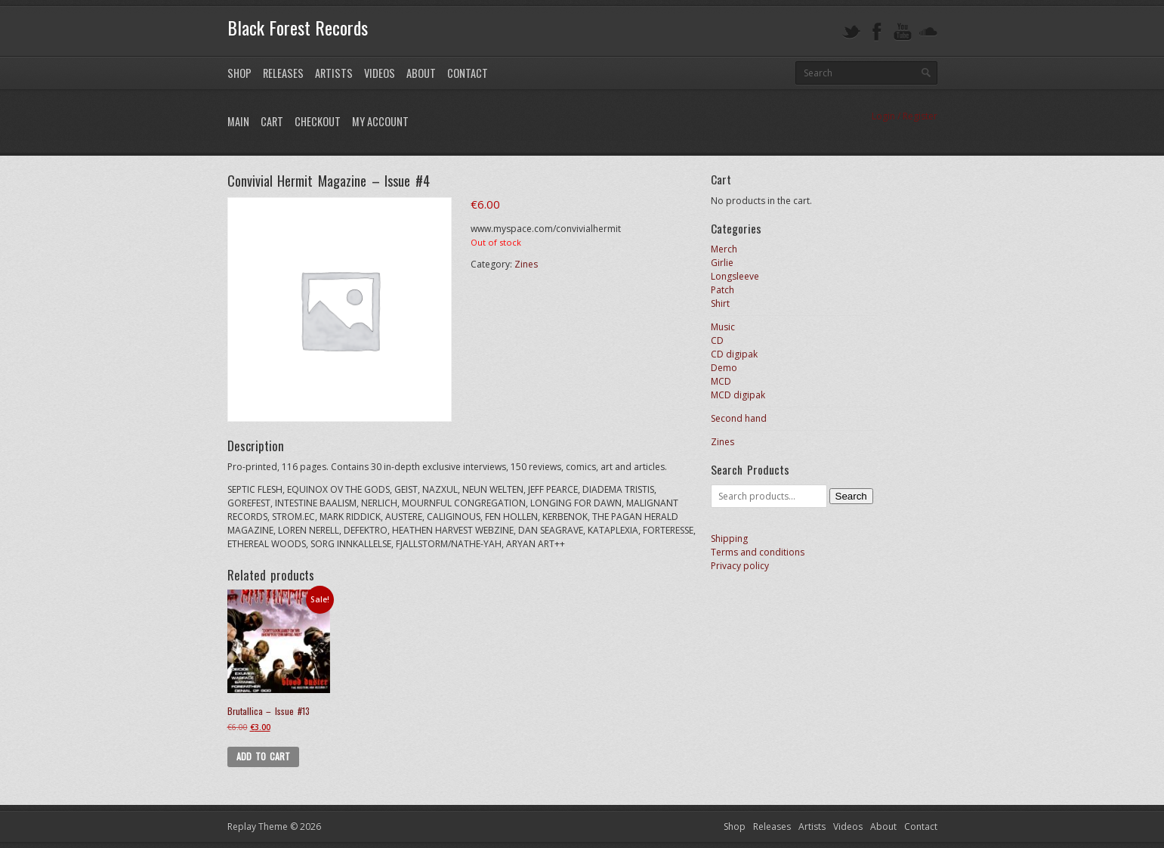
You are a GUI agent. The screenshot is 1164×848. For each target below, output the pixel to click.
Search (851, 496)
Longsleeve (735, 276)
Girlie (722, 262)
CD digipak (734, 354)
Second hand (739, 418)
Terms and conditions (757, 552)
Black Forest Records (297, 27)
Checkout (318, 121)
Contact (467, 73)
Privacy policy (740, 565)
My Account (380, 121)
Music (723, 326)
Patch (722, 289)
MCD (721, 381)
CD (717, 340)
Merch (724, 249)
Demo (724, 367)
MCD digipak (738, 394)
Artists (334, 73)
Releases (283, 73)
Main (238, 121)
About (421, 73)
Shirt (720, 303)
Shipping (729, 538)
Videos (379, 73)
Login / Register (904, 116)
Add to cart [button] (263, 756)
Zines (526, 264)
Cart (272, 121)
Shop (239, 73)
